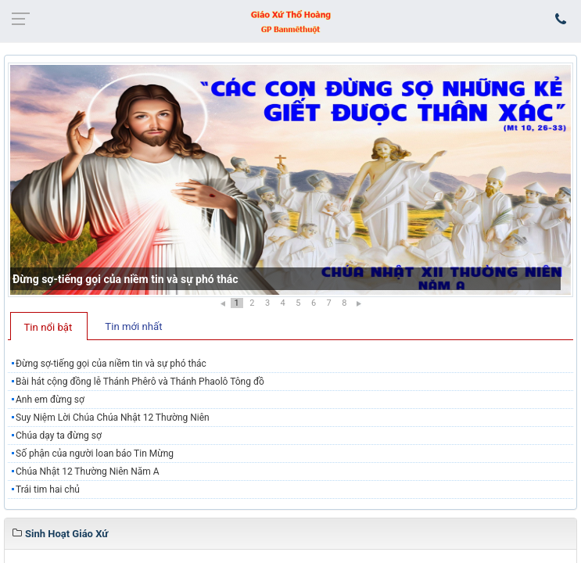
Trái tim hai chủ (48, 489)
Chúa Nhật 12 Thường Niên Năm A (88, 471)
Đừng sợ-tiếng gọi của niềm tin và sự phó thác (125, 279)
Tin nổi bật (48, 327)
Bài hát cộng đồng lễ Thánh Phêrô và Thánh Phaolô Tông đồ (140, 381)
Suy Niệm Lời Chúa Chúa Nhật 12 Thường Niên (113, 417)
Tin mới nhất (133, 326)
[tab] (49, 326)
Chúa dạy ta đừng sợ (59, 435)
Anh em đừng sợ (50, 399)
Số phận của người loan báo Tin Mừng (95, 453)
